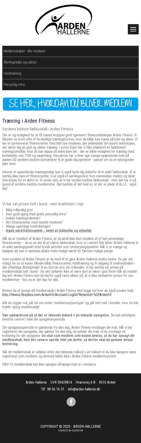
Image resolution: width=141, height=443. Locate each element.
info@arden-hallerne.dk (84, 389)
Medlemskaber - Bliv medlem (24, 51)
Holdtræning (12, 73)
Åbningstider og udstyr (20, 62)
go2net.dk (77, 430)
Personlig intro (14, 84)
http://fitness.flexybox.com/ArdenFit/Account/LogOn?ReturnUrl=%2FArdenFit (56, 295)
